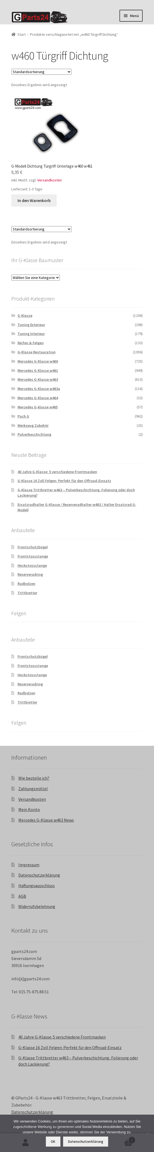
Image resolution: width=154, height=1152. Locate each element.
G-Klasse (25, 315)
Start (22, 34)
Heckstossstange (32, 565)
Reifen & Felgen (31, 342)
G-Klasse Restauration (37, 352)
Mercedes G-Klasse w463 (38, 379)
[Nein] (147, 1133)
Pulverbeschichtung (34, 434)
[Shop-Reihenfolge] (41, 72)
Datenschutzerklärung (39, 875)
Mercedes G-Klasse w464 (38, 397)
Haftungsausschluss (36, 885)
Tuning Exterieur (31, 324)
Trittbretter (27, 592)
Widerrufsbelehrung (36, 906)
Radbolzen (26, 583)
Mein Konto (29, 809)
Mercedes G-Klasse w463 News (46, 820)
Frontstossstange (33, 556)
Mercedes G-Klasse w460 (38, 361)
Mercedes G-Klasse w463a (39, 388)
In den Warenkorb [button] (34, 200)
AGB (22, 896)
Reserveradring (30, 574)
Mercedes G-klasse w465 (38, 407)
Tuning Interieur (31, 333)
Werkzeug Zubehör (33, 425)
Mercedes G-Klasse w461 (38, 370)
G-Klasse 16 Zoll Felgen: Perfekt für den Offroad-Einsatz (64, 480)
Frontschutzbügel (33, 547)
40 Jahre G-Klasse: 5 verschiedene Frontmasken (57, 471)
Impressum (28, 864)
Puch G (23, 416)
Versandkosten (49, 180)
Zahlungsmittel (33, 788)
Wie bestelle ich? (33, 778)
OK (53, 1141)
